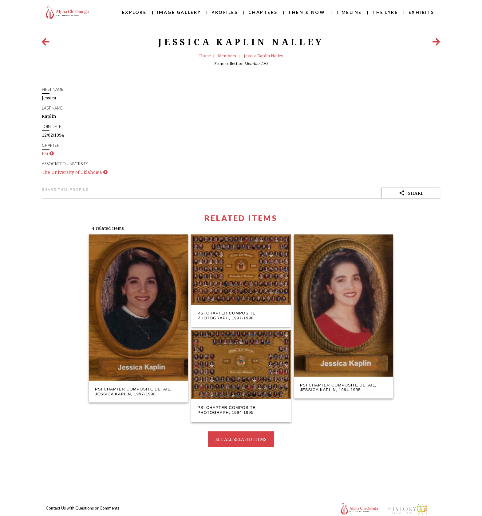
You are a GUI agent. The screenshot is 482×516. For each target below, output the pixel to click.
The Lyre (385, 12)
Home (205, 55)
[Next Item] (436, 43)
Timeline (349, 12)
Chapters (263, 12)
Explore (134, 12)
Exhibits (421, 12)
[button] (51, 153)
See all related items (241, 439)
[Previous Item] (45, 43)
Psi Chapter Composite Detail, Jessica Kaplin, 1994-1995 (338, 387)
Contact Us (56, 508)
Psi (45, 153)
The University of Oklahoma (72, 172)
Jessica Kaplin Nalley (263, 55)
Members (227, 55)
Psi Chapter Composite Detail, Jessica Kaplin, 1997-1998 (133, 391)
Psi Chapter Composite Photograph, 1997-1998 (226, 315)
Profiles (224, 12)
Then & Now (306, 12)
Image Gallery (179, 12)
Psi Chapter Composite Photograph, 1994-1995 (226, 410)
